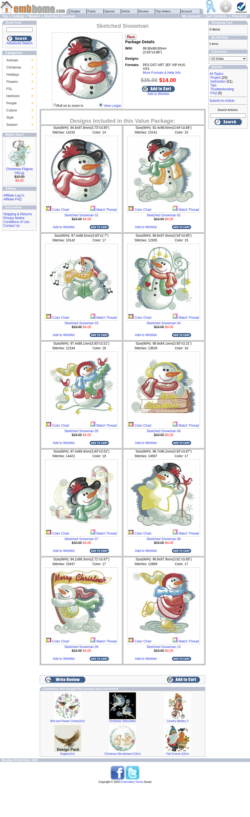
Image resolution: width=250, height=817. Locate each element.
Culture (11, 110)
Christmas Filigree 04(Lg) (19, 171)
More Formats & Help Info (162, 73)
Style (10, 117)
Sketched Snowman (59, 16)
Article (126, 11)
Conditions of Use (16, 222)
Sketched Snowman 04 (163, 323)
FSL (9, 89)
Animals (12, 60)
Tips (213, 85)
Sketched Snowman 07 (81, 539)
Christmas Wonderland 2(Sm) (122, 753)
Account (187, 11)
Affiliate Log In (13, 195)
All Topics (216, 74)
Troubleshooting (222, 89)
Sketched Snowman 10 (163, 647)
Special (109, 11)
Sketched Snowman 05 (81, 431)
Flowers (12, 82)
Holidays (12, 75)
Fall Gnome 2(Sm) (177, 753)
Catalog (18, 16)
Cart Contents (216, 16)
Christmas (13, 67)
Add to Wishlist (158, 94)
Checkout (239, 16)
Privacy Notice (14, 218)
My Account (191, 16)
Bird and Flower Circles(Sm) (67, 721)
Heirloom (13, 96)
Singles (75, 11)
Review (144, 11)
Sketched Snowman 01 (81, 215)
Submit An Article (222, 101)
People (11, 103)
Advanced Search (19, 43)
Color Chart (60, 210)
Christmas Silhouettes (122, 721)
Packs (92, 11)
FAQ (213, 93)
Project (215, 78)
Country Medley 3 (177, 721)
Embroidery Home (132, 781)
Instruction (217, 81)
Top (5, 16)
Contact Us (11, 226)
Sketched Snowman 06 (163, 431)
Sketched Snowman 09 (81, 647)
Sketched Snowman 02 (163, 215)
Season (12, 125)
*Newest (33, 16)
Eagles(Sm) (67, 753)
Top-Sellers (163, 11)
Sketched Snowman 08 (163, 539)
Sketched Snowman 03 (81, 323)
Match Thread (106, 210)
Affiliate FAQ (12, 199)
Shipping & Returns (17, 214)
